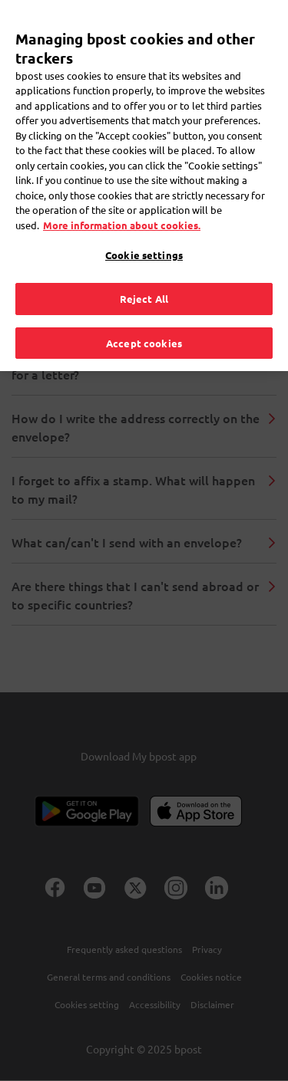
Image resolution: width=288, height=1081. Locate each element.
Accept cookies (144, 317)
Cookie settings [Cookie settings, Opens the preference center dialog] (144, 229)
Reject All (144, 273)
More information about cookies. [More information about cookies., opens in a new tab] (121, 199)
